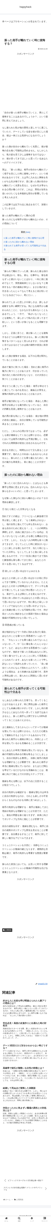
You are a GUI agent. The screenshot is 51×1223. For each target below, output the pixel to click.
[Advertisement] (25, 82)
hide (28, 232)
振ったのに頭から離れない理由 (19, 242)
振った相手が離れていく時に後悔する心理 (24, 238)
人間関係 (7, 930)
